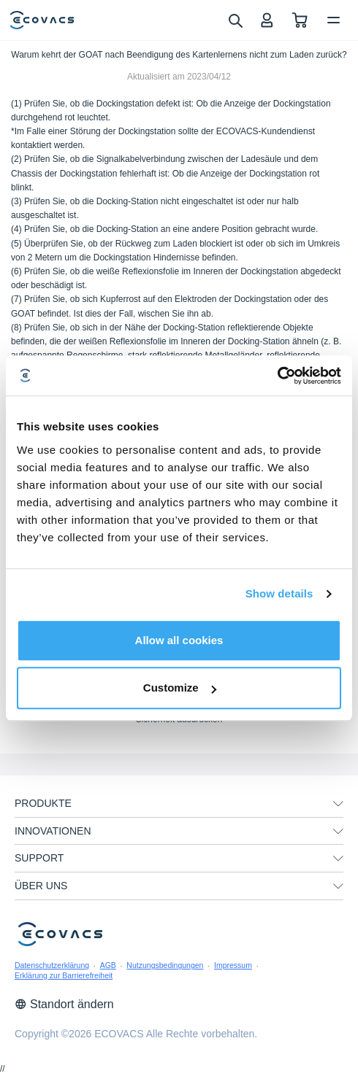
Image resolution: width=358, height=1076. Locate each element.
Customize (179, 687)
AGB (108, 965)
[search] (235, 19)
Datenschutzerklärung (52, 965)
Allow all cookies (179, 640)
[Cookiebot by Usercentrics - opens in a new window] (277, 375)
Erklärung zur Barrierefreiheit (64, 975)
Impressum (233, 965)
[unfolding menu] (338, 804)
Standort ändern (64, 1004)
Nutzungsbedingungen (164, 965)
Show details (279, 593)
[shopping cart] (299, 20)
